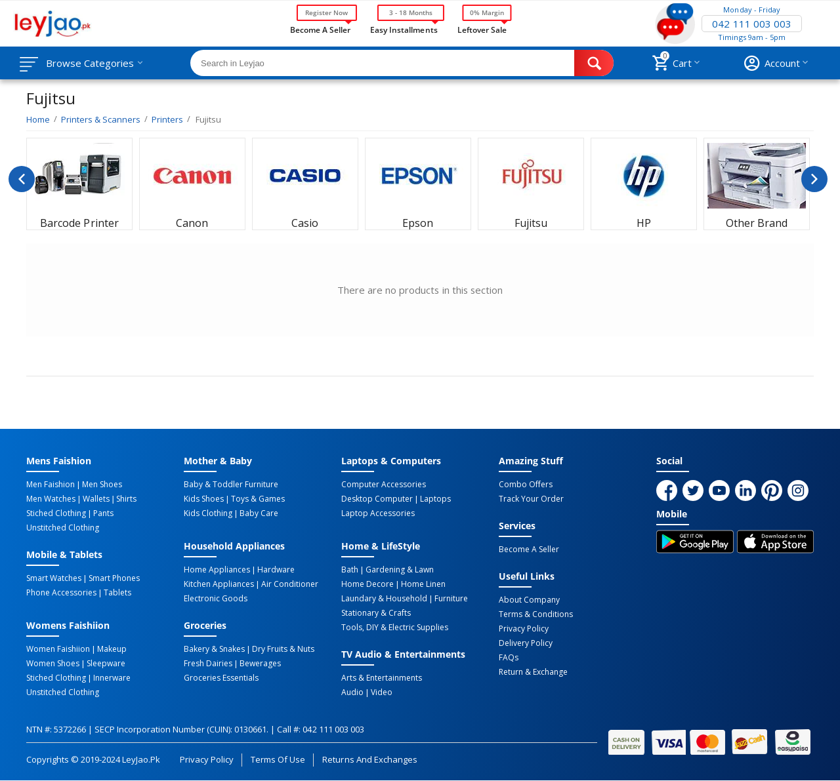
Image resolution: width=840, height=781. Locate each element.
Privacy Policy (524, 629)
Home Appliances (217, 570)
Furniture (451, 599)
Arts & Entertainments (381, 678)
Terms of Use (278, 759)
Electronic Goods (215, 599)
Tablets (117, 593)
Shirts (126, 499)
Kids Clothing (208, 513)
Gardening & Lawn (400, 570)
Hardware (276, 570)
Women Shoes (52, 664)
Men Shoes (102, 485)
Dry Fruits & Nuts (283, 649)
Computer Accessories (383, 485)
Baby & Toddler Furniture (231, 485)
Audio (352, 692)
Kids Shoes (204, 499)
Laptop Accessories (378, 513)
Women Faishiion (58, 649)
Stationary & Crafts (376, 613)
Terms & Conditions (536, 614)
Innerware (112, 678)
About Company (529, 600)
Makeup (112, 649)
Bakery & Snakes (214, 649)
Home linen (423, 584)
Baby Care (259, 513)
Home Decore (367, 584)
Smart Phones (114, 578)
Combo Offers (526, 485)
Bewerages (260, 664)
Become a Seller (320, 28)
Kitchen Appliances (219, 584)
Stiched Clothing (56, 513)
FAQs (508, 658)
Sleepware (106, 664)
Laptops (435, 499)
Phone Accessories (61, 593)
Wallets (96, 499)
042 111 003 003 (751, 23)
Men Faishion (50, 485)
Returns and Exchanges (369, 759)
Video (381, 692)
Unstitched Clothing (62, 528)
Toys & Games (258, 499)
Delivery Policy (526, 643)
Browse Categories (90, 63)
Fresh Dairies (208, 664)
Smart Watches (53, 578)
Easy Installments (403, 28)
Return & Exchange (533, 672)
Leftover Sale (482, 28)
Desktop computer (377, 499)
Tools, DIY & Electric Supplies (394, 627)
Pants (103, 513)
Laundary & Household (384, 599)
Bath (349, 570)
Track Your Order (531, 499)
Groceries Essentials (221, 678)
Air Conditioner (289, 584)
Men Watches (50, 499)
